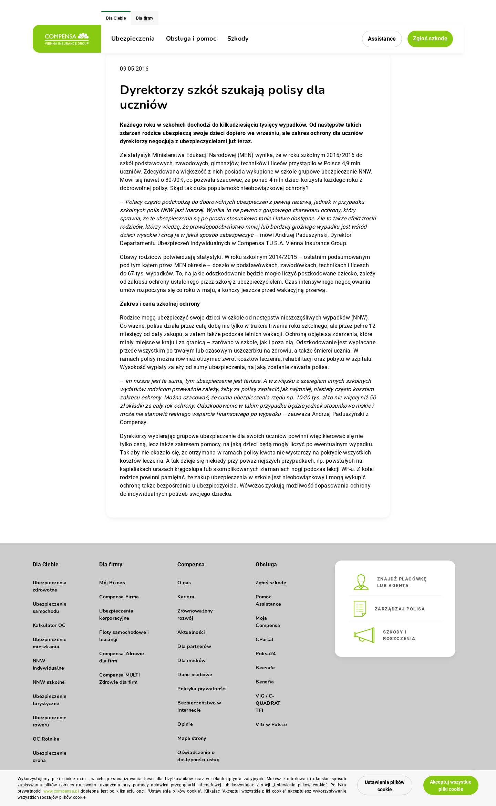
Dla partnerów (194, 646)
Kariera (185, 597)
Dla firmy (145, 18)
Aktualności (191, 632)
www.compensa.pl (61, 791)
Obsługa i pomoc (191, 38)
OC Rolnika (46, 739)
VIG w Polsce (271, 724)
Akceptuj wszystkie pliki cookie (451, 785)
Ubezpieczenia (133, 38)
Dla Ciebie (116, 18)
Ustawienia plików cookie (384, 785)
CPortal (264, 639)
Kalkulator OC (49, 625)
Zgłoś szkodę (430, 38)
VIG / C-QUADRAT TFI (268, 703)
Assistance (382, 38)
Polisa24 (266, 653)
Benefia (265, 682)
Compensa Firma (119, 597)
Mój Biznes (112, 582)
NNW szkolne (49, 682)
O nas (184, 582)
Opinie (185, 724)
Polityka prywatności (202, 688)
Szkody (238, 38)
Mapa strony (191, 738)
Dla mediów (191, 660)
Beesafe (265, 667)
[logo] (67, 39)
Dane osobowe (194, 674)
